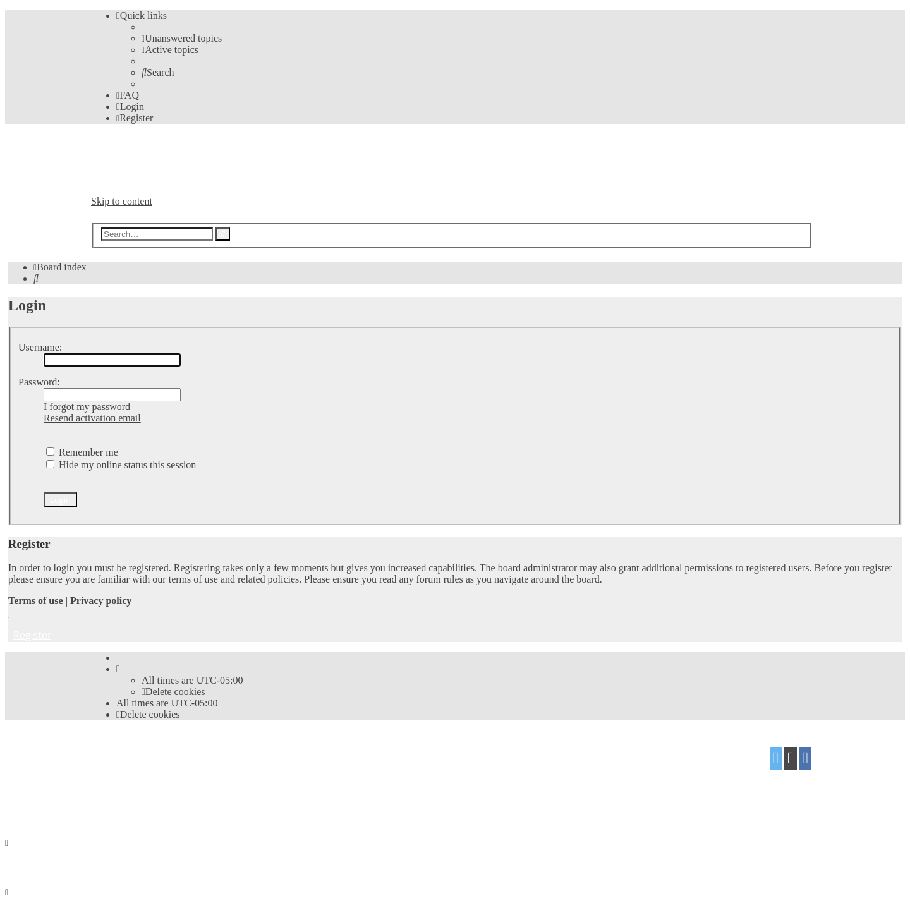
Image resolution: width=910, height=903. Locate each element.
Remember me (82, 452)
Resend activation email (92, 418)
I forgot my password (87, 406)
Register (32, 635)
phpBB (162, 753)
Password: (39, 382)
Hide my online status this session (121, 464)
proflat (134, 778)
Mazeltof (191, 778)
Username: (40, 347)
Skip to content (121, 201)
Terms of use (35, 600)
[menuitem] (182, 38)
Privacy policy (100, 600)
